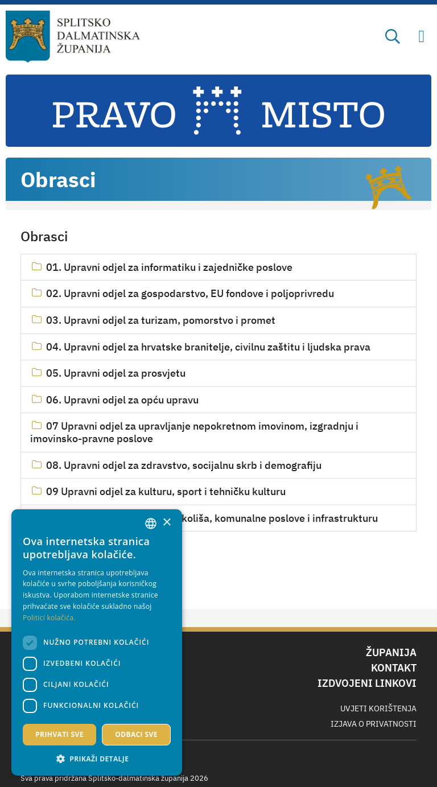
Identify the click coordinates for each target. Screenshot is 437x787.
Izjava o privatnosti (374, 724)
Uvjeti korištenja (378, 708)
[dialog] (96, 642)
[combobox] (150, 523)
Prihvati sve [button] (59, 734)
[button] (97, 758)
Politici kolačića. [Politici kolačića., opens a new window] (49, 618)
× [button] (166, 522)
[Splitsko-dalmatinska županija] (73, 37)
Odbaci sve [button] (136, 734)
